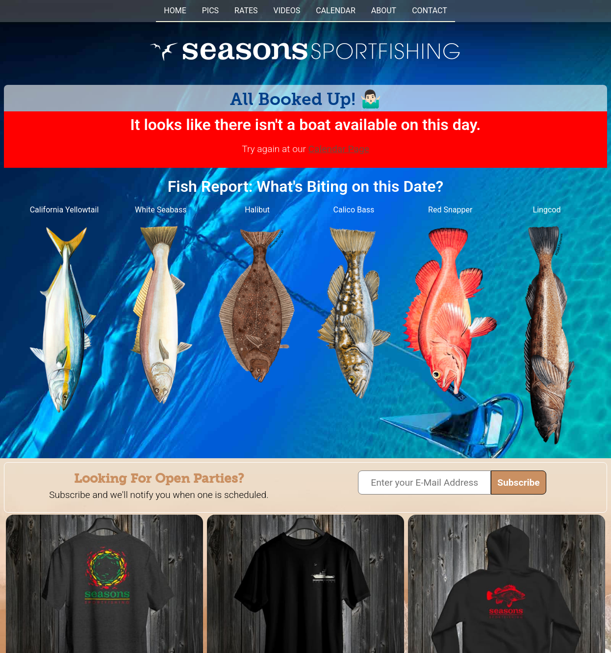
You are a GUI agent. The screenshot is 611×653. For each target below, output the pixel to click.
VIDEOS (287, 10)
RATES (245, 10)
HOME (175, 10)
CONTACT (429, 10)
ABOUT (383, 10)
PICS (210, 10)
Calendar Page (338, 149)
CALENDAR (336, 10)
